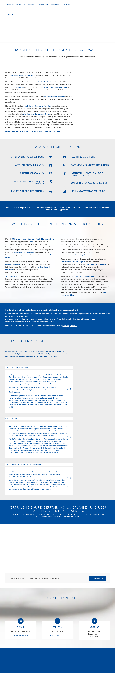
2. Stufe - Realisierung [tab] (38, 419)
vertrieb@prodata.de (62, 210)
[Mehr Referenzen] (97, 578)
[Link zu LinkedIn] (9, 14)
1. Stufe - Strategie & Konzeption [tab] (38, 367)
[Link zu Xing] (12, 14)
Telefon (57, 627)
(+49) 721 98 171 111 (57, 635)
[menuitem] (15, 5)
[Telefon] (57, 621)
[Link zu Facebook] (6, 14)
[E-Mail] (21, 621)
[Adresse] (94, 621)
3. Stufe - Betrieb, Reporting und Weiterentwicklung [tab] (38, 464)
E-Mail (20, 627)
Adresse (94, 627)
